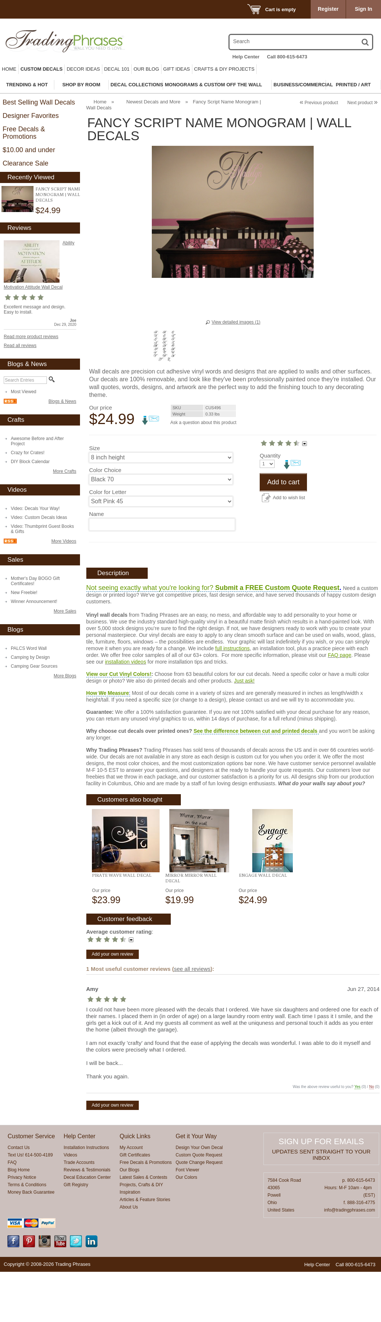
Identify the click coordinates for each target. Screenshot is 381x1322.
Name (96, 514)
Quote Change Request (199, 1212)
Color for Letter (107, 492)
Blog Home (18, 1220)
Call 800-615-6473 (287, 57)
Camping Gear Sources (34, 666)
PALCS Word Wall (29, 648)
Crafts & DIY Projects (224, 69)
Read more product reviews (31, 336)
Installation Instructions (86, 1197)
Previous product (319, 102)
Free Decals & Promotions (24, 132)
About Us (129, 1257)
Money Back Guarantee (30, 1242)
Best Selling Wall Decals (39, 102)
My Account (131, 1197)
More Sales (65, 611)
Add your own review (112, 1004)
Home (9, 69)
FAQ (11, 1212)
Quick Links (135, 1186)
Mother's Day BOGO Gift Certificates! (35, 581)
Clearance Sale (25, 163)
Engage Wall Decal (263, 925)
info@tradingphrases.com (349, 1260)
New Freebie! (24, 592)
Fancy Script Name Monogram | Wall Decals (58, 194)
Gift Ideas (176, 69)
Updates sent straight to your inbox (321, 1205)
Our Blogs (130, 1220)
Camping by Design (30, 657)
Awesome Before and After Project (37, 441)
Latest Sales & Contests (143, 1227)
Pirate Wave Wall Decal (121, 925)
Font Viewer (187, 1220)
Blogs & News (62, 401)
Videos (70, 1205)
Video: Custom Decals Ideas (39, 517)
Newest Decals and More (153, 102)
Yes (358, 1137)
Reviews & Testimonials (87, 1220)
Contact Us (18, 1197)
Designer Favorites (31, 115)
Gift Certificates (135, 1205)
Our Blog (146, 69)
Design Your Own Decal (199, 1197)
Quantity (99, 538)
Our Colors (186, 1227)
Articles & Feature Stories (145, 1249)
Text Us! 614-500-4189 (29, 1205)
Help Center (245, 57)
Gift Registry (76, 1235)
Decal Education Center (87, 1227)
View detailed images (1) (236, 322)
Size (94, 448)
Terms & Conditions (26, 1235)
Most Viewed (23, 391)
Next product (363, 102)
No (371, 1137)
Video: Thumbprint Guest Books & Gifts (42, 529)
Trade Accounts (79, 1212)
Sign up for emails (321, 1191)
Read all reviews (20, 345)
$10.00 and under (29, 150)
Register (328, 9)
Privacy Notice (21, 1227)
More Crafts (64, 471)
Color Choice (105, 470)
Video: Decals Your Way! (35, 508)
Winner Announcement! (34, 601)
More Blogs (65, 675)
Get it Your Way (196, 1186)
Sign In (363, 9)
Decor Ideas (83, 69)
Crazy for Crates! (28, 452)
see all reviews (192, 1019)
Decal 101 (116, 69)
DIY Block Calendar (30, 461)
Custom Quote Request (199, 1205)
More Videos (63, 541)
